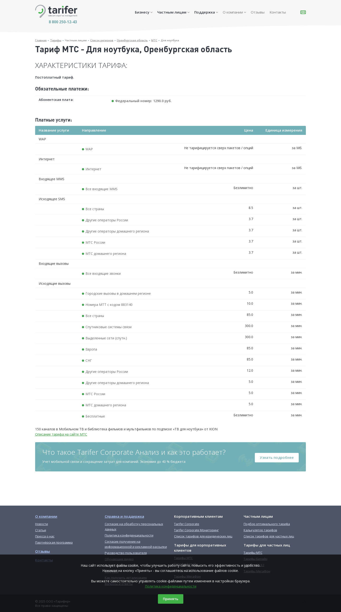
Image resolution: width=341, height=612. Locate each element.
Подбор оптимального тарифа (267, 524)
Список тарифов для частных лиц (269, 536)
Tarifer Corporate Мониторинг (196, 530)
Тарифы (55, 40)
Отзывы (258, 12)
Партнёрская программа (54, 542)
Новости (41, 524)
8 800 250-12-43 (63, 21)
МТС (154, 40)
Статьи (40, 530)
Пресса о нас (44, 536)
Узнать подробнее (277, 457)
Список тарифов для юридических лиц (203, 536)
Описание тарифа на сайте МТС (61, 434)
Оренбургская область (132, 40)
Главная (41, 40)
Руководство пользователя (126, 553)
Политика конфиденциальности (170, 586)
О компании (233, 12)
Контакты (278, 12)
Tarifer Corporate (186, 524)
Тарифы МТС (253, 552)
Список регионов (101, 40)
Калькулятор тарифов (260, 530)
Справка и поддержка (124, 516)
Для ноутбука (170, 40)
